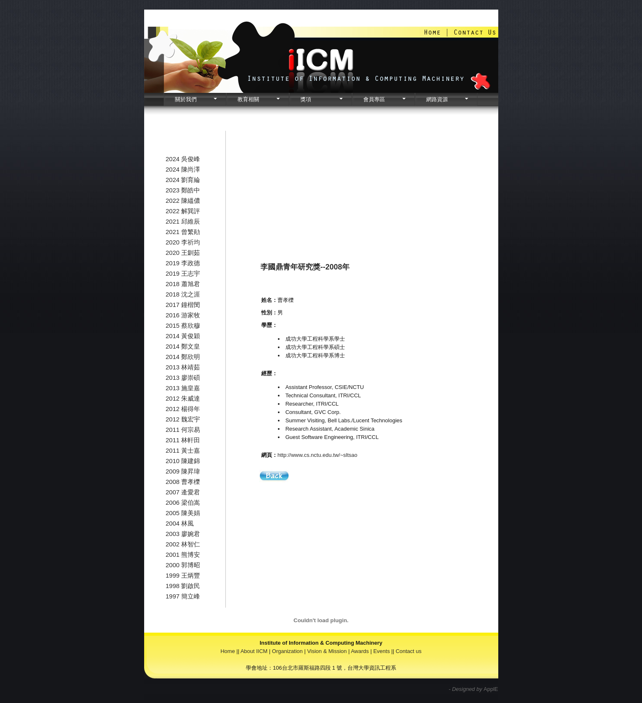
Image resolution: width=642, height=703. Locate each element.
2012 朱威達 (183, 398)
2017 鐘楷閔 (183, 304)
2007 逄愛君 (183, 492)
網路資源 (437, 99)
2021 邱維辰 (183, 221)
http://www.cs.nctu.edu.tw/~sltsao (317, 455)
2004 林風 (180, 523)
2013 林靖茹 (183, 367)
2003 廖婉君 (183, 533)
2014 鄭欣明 (183, 356)
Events (381, 651)
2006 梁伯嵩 (183, 502)
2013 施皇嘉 (183, 387)
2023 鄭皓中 (183, 190)
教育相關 (248, 99)
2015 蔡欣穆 (183, 325)
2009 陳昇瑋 (183, 471)
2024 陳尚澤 (183, 169)
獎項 (305, 99)
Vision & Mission (327, 651)
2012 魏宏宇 (183, 419)
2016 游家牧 (183, 315)
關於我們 (186, 99)
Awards (360, 651)
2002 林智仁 (183, 544)
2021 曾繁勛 (183, 231)
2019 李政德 (183, 263)
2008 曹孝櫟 (183, 481)
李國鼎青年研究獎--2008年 (305, 267)
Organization (287, 651)
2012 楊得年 (183, 408)
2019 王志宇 (183, 273)
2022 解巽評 (183, 210)
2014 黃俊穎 (183, 335)
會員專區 (374, 99)
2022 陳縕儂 (183, 200)
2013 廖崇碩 (183, 377)
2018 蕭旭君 (183, 283)
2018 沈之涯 (183, 294)
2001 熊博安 (183, 554)
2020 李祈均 (183, 242)
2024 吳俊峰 (183, 158)
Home (227, 651)
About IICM (253, 651)
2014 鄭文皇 (183, 346)
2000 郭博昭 (183, 564)
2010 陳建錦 (183, 460)
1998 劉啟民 (183, 585)
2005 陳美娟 (183, 512)
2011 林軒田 (183, 440)
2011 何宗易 (183, 429)
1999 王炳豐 (183, 575)
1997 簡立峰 (183, 596)
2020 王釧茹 (183, 252)
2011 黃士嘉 (183, 450)
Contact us (409, 651)
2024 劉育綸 (183, 179)
